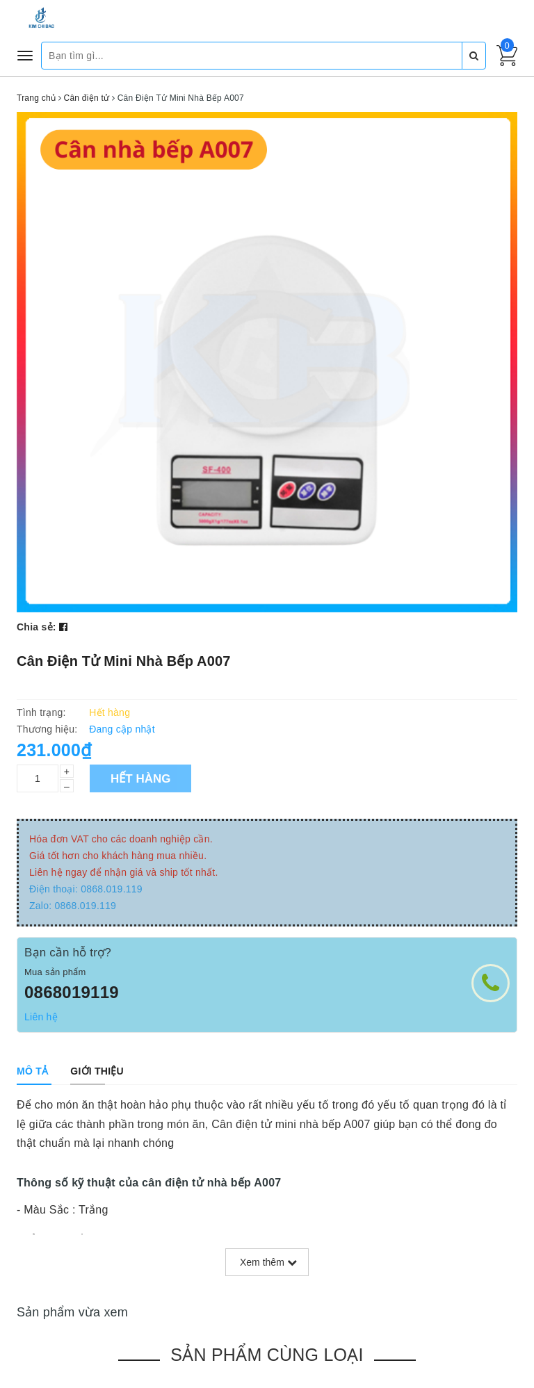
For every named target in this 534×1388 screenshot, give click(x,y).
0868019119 (71, 992)
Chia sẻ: (36, 626)
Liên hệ (41, 1016)
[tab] (32, 1071)
